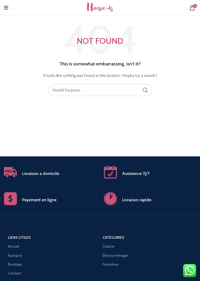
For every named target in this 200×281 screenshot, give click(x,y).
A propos (15, 255)
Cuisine (108, 246)
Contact (14, 273)
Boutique (15, 264)
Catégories (113, 237)
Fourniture (110, 264)
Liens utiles (19, 237)
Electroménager (115, 255)
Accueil (13, 246)
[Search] (100, 90)
